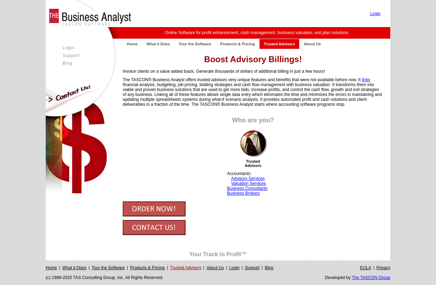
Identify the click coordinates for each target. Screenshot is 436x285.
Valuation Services (248, 183)
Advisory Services (248, 178)
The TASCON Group (371, 277)
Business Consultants (247, 188)
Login (375, 13)
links (366, 79)
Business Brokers (243, 193)
